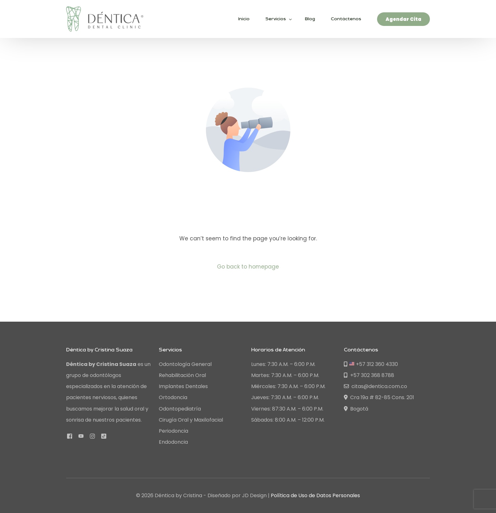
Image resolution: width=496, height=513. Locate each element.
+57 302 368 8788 (369, 375)
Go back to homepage (248, 266)
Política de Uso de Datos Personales (315, 495)
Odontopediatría (180, 408)
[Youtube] (81, 436)
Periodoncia (173, 431)
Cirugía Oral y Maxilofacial (191, 419)
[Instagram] (92, 436)
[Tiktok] (103, 436)
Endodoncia (173, 442)
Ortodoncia (173, 397)
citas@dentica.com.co (375, 386)
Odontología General (185, 364)
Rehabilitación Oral (182, 375)
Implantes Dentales (183, 386)
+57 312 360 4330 (371, 364)
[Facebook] (69, 436)
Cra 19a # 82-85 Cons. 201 (379, 397)
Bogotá (356, 408)
